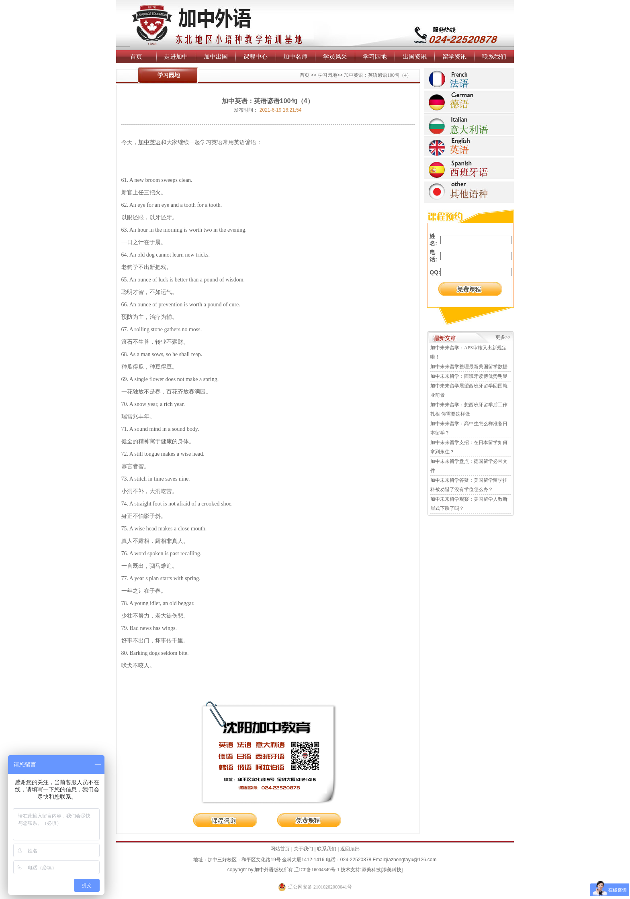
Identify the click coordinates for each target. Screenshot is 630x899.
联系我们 (494, 56)
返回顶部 (350, 849)
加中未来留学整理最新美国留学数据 (468, 366)
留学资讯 (454, 56)
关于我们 (303, 849)
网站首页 (280, 849)
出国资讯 (415, 56)
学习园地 (375, 56)
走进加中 (176, 56)
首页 (136, 56)
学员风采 (335, 56)
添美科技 (371, 869)
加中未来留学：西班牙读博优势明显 (468, 376)
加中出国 (216, 56)
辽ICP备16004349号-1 (317, 869)
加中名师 (295, 56)
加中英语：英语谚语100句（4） (377, 75)
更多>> (503, 337)
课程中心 (255, 56)
